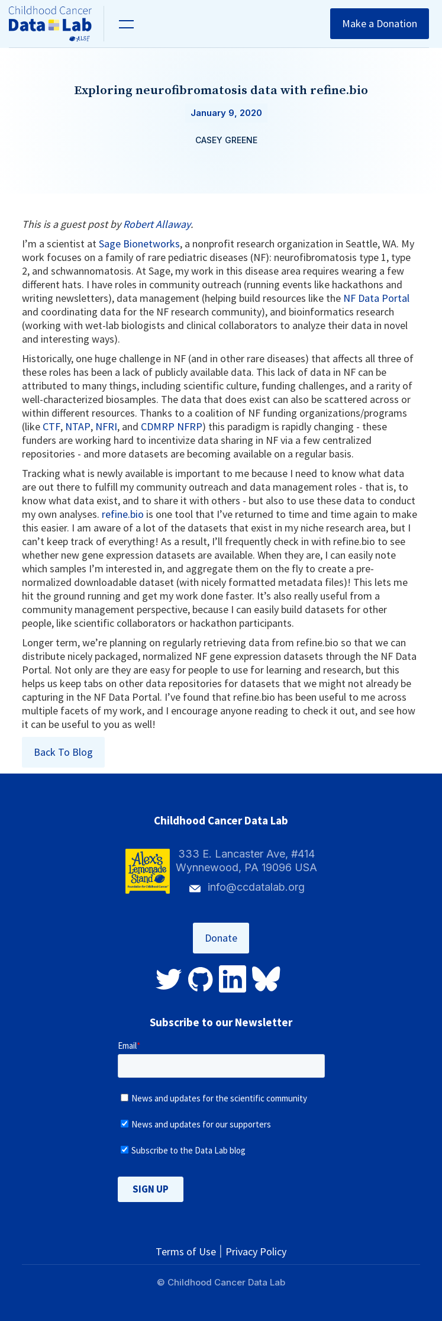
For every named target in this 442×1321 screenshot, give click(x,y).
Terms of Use (186, 1251)
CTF (51, 426)
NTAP (78, 426)
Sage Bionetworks (139, 243)
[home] (56, 23)
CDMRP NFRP (171, 426)
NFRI (106, 426)
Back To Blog (63, 752)
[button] (125, 23)
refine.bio (123, 514)
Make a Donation (379, 23)
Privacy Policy (255, 1251)
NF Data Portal (376, 298)
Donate (221, 938)
